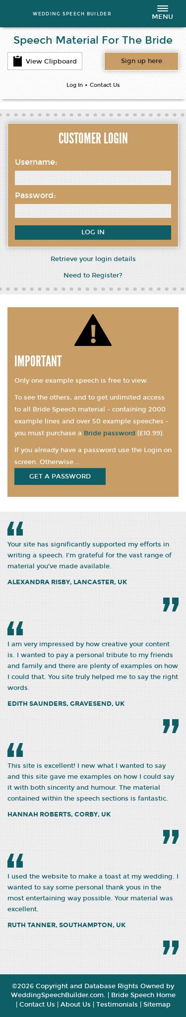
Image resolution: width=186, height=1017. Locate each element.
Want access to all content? (141, 61)
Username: (36, 162)
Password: (35, 195)
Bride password (109, 433)
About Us (76, 1005)
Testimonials (117, 1005)
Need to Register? (93, 275)
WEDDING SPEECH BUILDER (72, 13)
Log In (74, 85)
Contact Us (105, 85)
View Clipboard (45, 61)
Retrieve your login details (93, 259)
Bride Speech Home (143, 995)
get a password (60, 476)
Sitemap (157, 1005)
